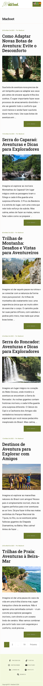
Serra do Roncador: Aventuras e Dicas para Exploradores (21, 346)
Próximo (33, 644)
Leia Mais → (32, 124)
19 (24, 644)
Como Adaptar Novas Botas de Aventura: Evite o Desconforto (19, 43)
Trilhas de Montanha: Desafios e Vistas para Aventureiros (20, 245)
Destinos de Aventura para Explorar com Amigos (16, 451)
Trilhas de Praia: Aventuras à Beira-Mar (21, 556)
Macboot (21, 30)
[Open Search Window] (22, 674)
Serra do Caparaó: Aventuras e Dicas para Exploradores (21, 144)
